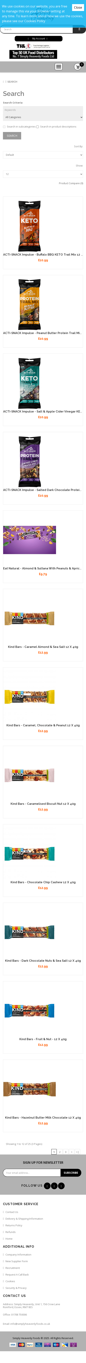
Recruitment (12, 1268)
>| (77, 1152)
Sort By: (78, 146)
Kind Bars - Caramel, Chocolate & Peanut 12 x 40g (43, 725)
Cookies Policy (34, 21)
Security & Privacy (16, 1288)
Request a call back (17, 1274)
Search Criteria (13, 102)
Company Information (18, 1254)
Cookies (10, 1281)
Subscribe (71, 1173)
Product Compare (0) (71, 183)
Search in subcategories (19, 126)
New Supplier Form (16, 1261)
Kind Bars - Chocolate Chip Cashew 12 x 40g (43, 882)
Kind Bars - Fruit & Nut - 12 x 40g (43, 1039)
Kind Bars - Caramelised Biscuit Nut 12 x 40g (43, 804)
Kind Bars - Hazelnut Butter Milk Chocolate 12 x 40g (43, 1117)
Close (78, 7)
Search (12, 81)
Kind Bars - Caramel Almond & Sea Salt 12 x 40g (43, 647)
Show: (79, 165)
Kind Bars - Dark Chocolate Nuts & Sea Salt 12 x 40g (43, 960)
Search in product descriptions (56, 126)
